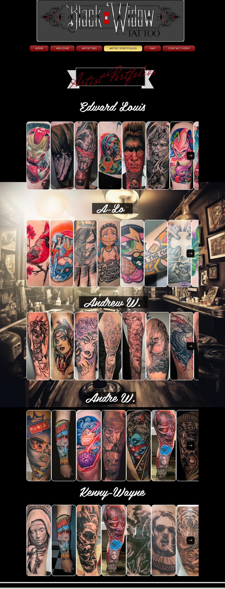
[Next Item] (191, 156)
